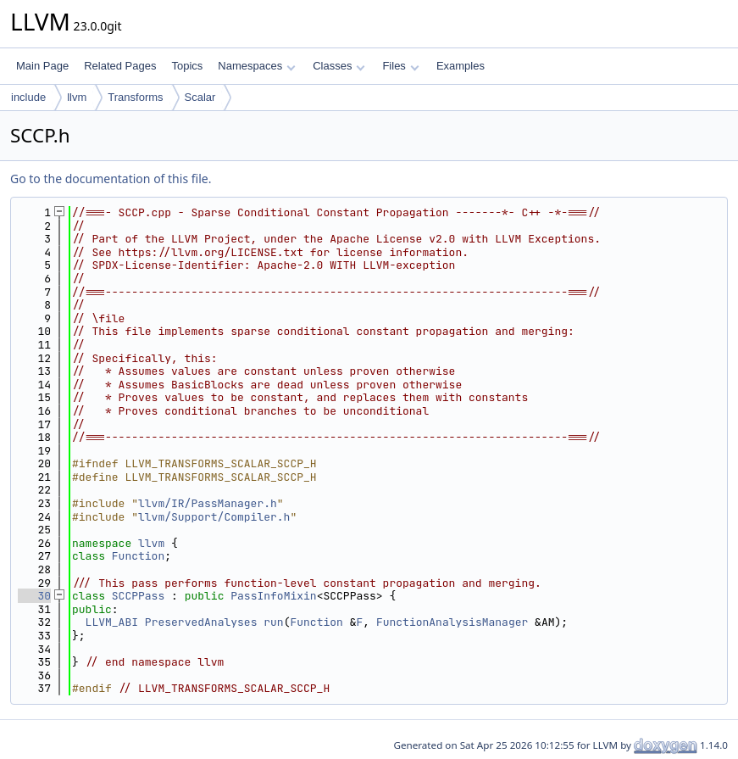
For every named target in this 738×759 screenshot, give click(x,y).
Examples (460, 65)
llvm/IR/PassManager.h (207, 503)
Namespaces (256, 65)
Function (138, 556)
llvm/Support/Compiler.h (214, 517)
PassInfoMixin (273, 596)
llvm (76, 97)
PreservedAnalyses (201, 622)
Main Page (42, 65)
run (273, 622)
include (28, 97)
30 (34, 596)
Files (400, 65)
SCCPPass (138, 596)
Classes (339, 65)
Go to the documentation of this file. (110, 178)
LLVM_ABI (112, 622)
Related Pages (120, 65)
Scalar (200, 97)
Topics (187, 65)
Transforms (135, 97)
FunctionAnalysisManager (452, 622)
